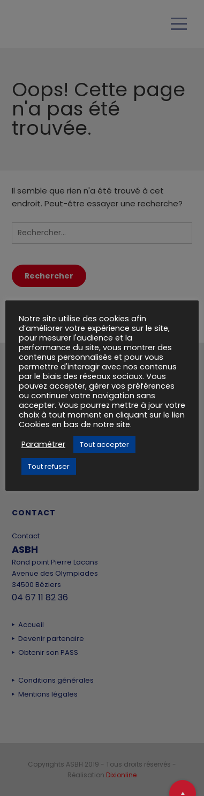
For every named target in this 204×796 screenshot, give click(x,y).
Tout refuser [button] (49, 466)
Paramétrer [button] (43, 444)
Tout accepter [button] (104, 444)
